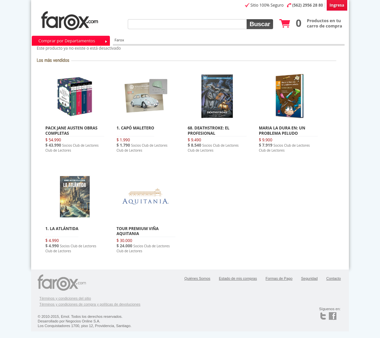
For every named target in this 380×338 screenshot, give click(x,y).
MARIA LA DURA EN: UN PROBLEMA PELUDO (282, 130)
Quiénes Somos (197, 278)
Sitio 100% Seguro (266, 5)
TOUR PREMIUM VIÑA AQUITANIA (138, 231)
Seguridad (309, 278)
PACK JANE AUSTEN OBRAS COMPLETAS (71, 130)
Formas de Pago (278, 278)
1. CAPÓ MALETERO (135, 128)
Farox (119, 39)
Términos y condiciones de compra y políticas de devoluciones (89, 304)
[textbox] (187, 24)
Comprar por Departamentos (66, 41)
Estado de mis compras (238, 278)
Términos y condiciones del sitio (65, 298)
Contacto (333, 278)
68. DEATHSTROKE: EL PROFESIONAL (208, 130)
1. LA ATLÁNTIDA (61, 228)
